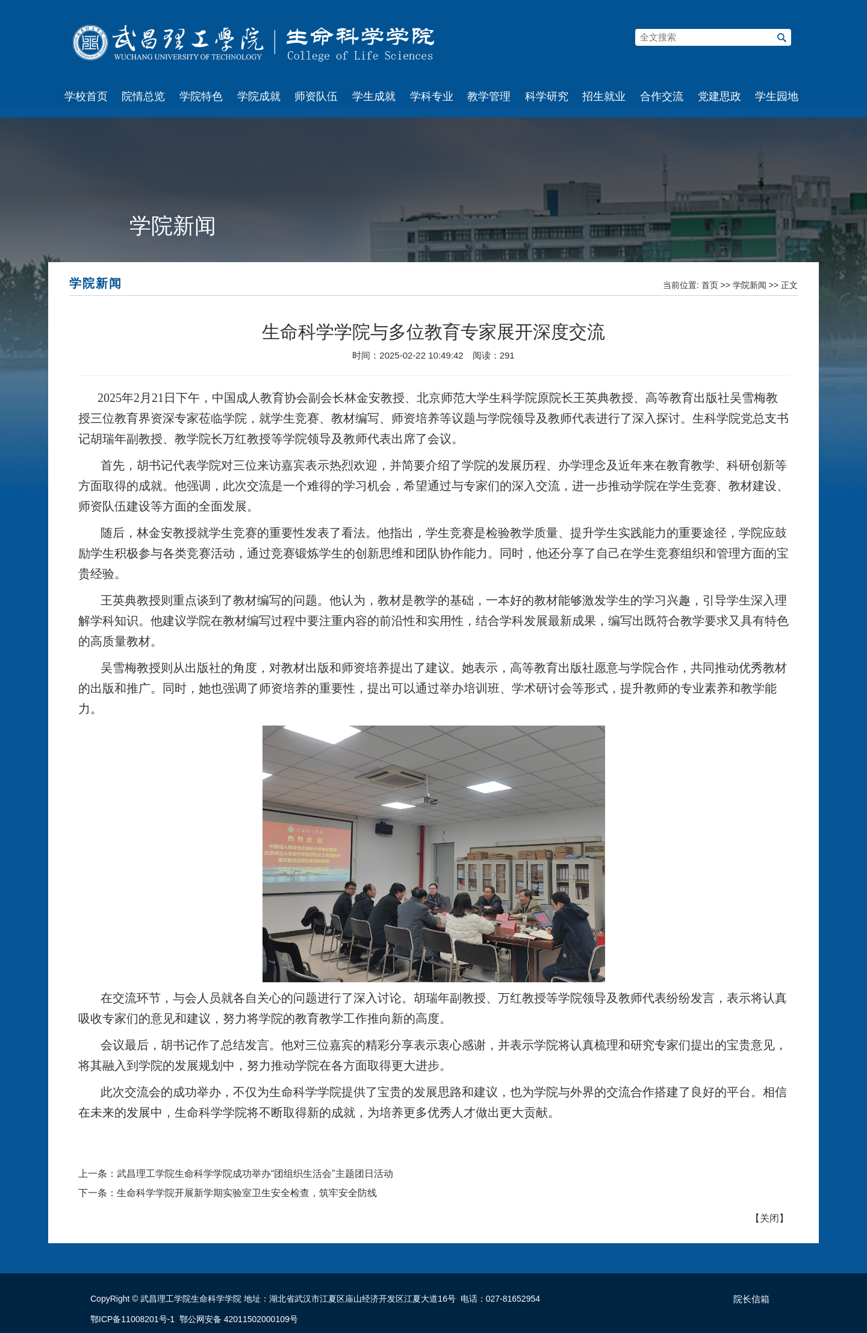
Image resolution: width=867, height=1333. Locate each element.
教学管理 (489, 96)
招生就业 (604, 96)
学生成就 (374, 96)
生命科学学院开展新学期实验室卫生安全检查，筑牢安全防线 (247, 1193)
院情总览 (143, 96)
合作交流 (661, 96)
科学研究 (546, 96)
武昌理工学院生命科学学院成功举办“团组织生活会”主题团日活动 (255, 1173)
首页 (709, 285)
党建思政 (719, 96)
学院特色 (201, 96)
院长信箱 (751, 1299)
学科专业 (431, 96)
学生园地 (776, 96)
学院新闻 (749, 285)
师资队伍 (316, 96)
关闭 (769, 1218)
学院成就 (259, 96)
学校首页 (86, 96)
